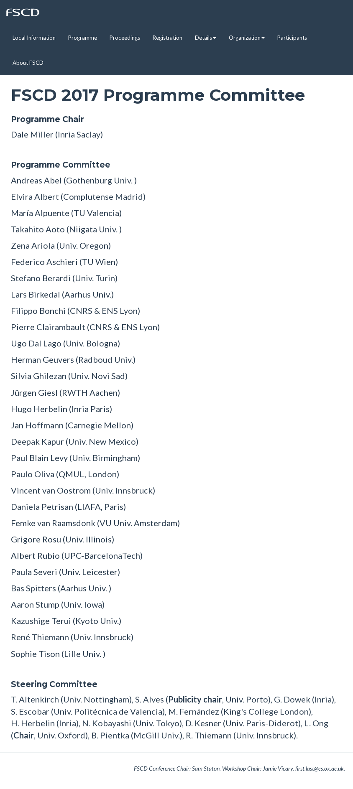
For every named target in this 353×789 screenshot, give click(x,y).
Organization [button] (247, 37)
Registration (167, 37)
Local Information (34, 37)
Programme (82, 37)
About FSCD (28, 62)
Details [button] (205, 37)
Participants (292, 37)
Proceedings (125, 37)
